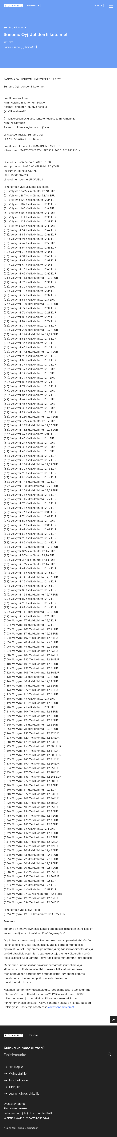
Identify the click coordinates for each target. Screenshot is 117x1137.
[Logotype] (13, 5)
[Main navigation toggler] (110, 6)
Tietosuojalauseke (15, 1108)
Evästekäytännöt (14, 1103)
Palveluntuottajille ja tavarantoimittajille (29, 1113)
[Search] (109, 1054)
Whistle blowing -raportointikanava (26, 1118)
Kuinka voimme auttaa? (24, 1048)
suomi (96, 5)
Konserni (31, 5)
